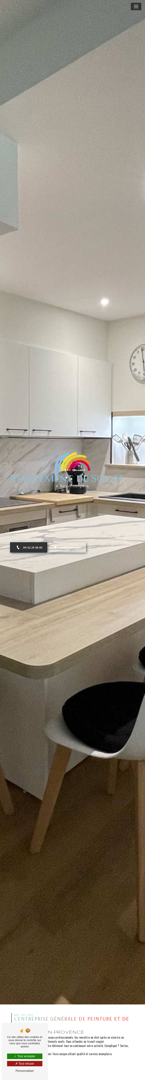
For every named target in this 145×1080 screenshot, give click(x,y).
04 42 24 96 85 (28, 547)
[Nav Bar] (136, 6)
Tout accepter (24, 1056)
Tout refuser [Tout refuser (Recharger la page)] (24, 1063)
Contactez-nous (66, 547)
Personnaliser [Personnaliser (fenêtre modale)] (25, 1070)
